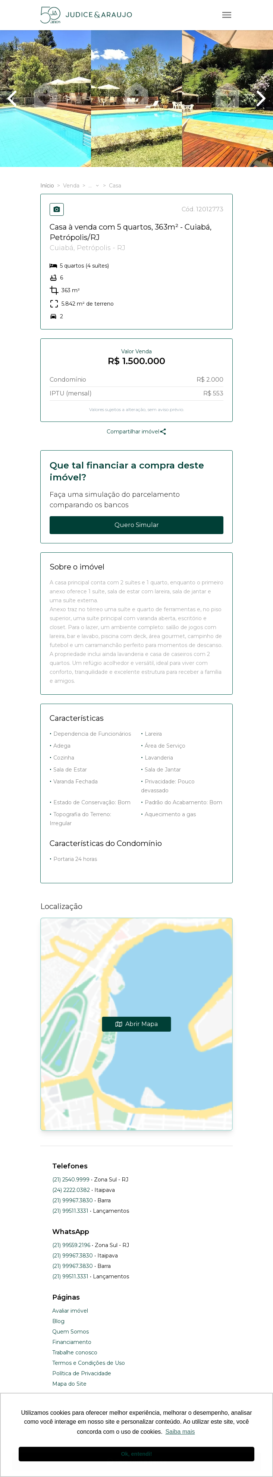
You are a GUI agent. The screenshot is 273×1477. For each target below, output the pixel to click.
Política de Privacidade (81, 1373)
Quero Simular (136, 524)
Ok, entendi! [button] (136, 1454)
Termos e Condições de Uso (88, 1363)
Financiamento (71, 1342)
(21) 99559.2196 (71, 1245)
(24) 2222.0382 (71, 1190)
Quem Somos (70, 1331)
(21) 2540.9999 (71, 1179)
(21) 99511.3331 (70, 1211)
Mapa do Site (69, 1383)
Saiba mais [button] (180, 1432)
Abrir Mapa (137, 1024)
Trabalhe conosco (74, 1352)
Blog (58, 1321)
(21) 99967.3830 (72, 1200)
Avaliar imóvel (70, 1310)
